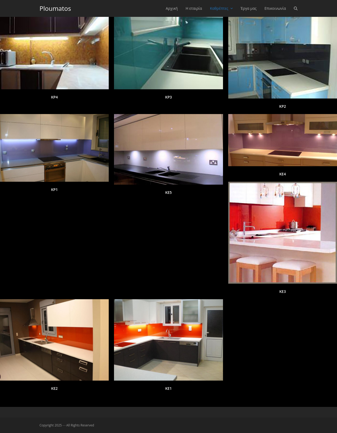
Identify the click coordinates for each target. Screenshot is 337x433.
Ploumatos (55, 8)
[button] (295, 8)
